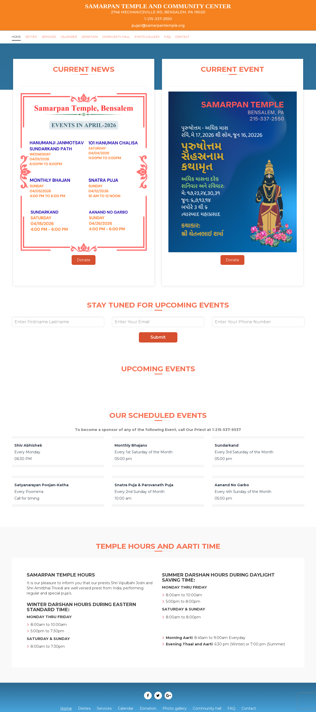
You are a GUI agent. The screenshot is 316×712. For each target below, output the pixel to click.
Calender (71, 37)
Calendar (125, 708)
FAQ (175, 37)
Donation (93, 37)
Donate (83, 260)
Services (50, 37)
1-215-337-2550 (158, 18)
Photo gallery (154, 37)
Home (17, 37)
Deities (32, 37)
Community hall (121, 37)
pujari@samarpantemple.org (158, 25)
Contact (191, 37)
